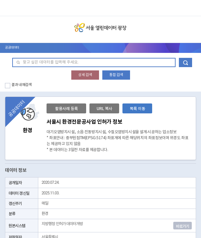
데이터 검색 (185, 62)
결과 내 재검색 (22, 85)
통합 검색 (116, 75)
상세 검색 (85, 75)
